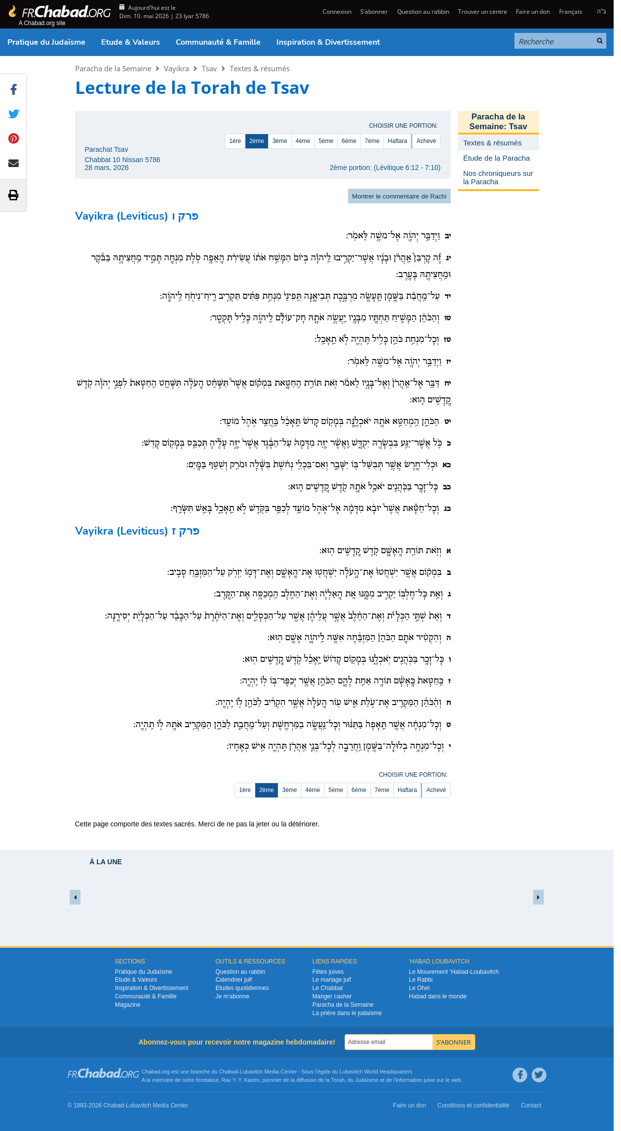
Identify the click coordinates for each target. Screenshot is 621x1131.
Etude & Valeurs (130, 42)
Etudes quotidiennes (242, 988)
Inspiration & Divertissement (328, 42)
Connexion (336, 11)
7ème (372, 141)
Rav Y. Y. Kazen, (241, 1080)
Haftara (397, 141)
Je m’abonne (232, 996)
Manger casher (331, 996)
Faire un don (533, 11)
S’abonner (374, 11)
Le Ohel (419, 988)
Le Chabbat (327, 988)
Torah (338, 1080)
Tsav (209, 68)
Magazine (127, 1004)
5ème (326, 141)
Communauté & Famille (218, 42)
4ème (303, 141)
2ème (256, 141)
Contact (531, 1105)
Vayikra (176, 68)
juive (429, 1080)
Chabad (228, 1071)
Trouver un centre (482, 11)
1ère (235, 141)
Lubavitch (251, 1071)
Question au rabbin (423, 11)
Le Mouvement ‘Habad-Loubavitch (454, 971)
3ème (279, 141)
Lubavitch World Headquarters (376, 1071)
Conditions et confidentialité (473, 1105)
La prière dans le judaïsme (346, 1013)
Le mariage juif (331, 979)
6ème (349, 141)
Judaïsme (366, 1080)
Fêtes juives (328, 971)
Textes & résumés (260, 68)
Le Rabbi (420, 979)
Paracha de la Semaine (113, 68)
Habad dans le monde (437, 996)
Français (570, 11)
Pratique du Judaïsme (46, 42)
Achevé (426, 141)
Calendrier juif (234, 979)
